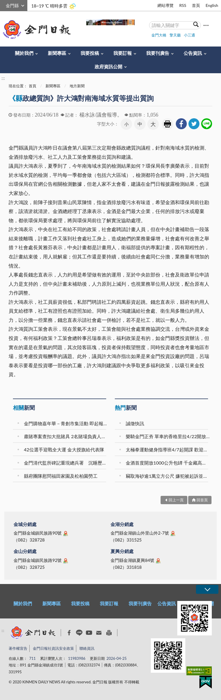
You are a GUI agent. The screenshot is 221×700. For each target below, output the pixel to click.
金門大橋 (158, 35)
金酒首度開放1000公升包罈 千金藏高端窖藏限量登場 (168, 462)
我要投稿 (90, 53)
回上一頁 (176, 500)
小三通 (189, 35)
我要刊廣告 (157, 53)
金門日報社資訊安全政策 (53, 648)
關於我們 (24, 53)
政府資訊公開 (108, 66)
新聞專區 (57, 53)
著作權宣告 (18, 648)
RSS (182, 5)
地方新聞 (77, 86)
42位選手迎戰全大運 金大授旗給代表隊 (64, 449)
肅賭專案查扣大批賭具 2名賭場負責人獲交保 (66, 436)
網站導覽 (165, 5)
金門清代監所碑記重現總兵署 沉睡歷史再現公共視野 (66, 462)
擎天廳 (175, 35)
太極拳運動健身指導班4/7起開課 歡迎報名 (168, 449)
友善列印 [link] (167, 124)
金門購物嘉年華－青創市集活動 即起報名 (66, 423)
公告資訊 (193, 53)
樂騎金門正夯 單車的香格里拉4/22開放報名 (168, 436)
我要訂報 (122, 53)
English (211, 5)
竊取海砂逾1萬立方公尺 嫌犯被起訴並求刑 (168, 476)
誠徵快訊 (135, 423)
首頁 (196, 5)
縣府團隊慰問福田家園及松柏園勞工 (61, 476)
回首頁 (202, 500)
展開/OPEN (207, 589)
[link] (181, 123)
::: (3, 4)
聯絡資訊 (86, 648)
